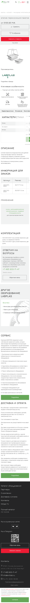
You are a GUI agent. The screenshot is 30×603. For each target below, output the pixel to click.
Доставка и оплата (9, 497)
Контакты (5, 500)
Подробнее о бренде (7, 81)
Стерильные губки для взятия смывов (14, 312)
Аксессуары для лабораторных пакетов (15, 306)
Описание (18, 111)
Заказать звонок (7, 272)
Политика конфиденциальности (14, 582)
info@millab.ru (9, 575)
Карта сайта (14, 585)
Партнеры (5, 489)
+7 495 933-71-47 (11, 269)
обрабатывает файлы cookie (11, 589)
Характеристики (8, 111)
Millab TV (5, 504)
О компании (6, 493)
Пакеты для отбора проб (11, 309)
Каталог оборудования (11, 486)
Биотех (6, 303)
